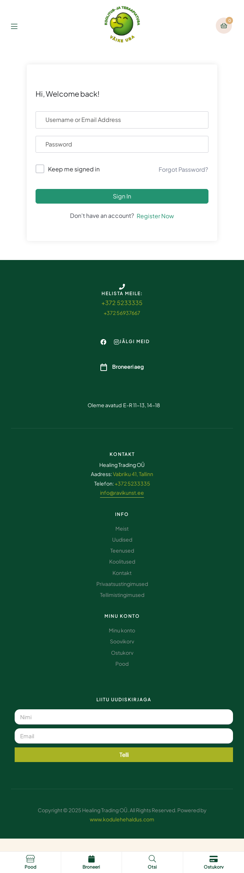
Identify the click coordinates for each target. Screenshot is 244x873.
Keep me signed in (74, 169)
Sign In (122, 196)
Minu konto (122, 616)
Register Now (155, 216)
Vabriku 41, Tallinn (133, 474)
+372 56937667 (122, 312)
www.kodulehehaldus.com (122, 819)
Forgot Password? (183, 169)
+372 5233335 (122, 303)
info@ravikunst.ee (122, 492)
